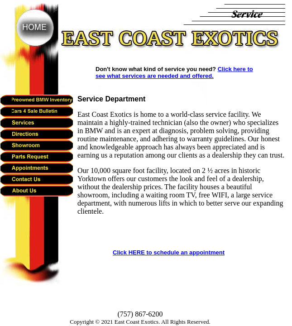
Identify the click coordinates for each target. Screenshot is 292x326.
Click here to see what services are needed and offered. (174, 72)
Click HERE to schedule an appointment (169, 252)
